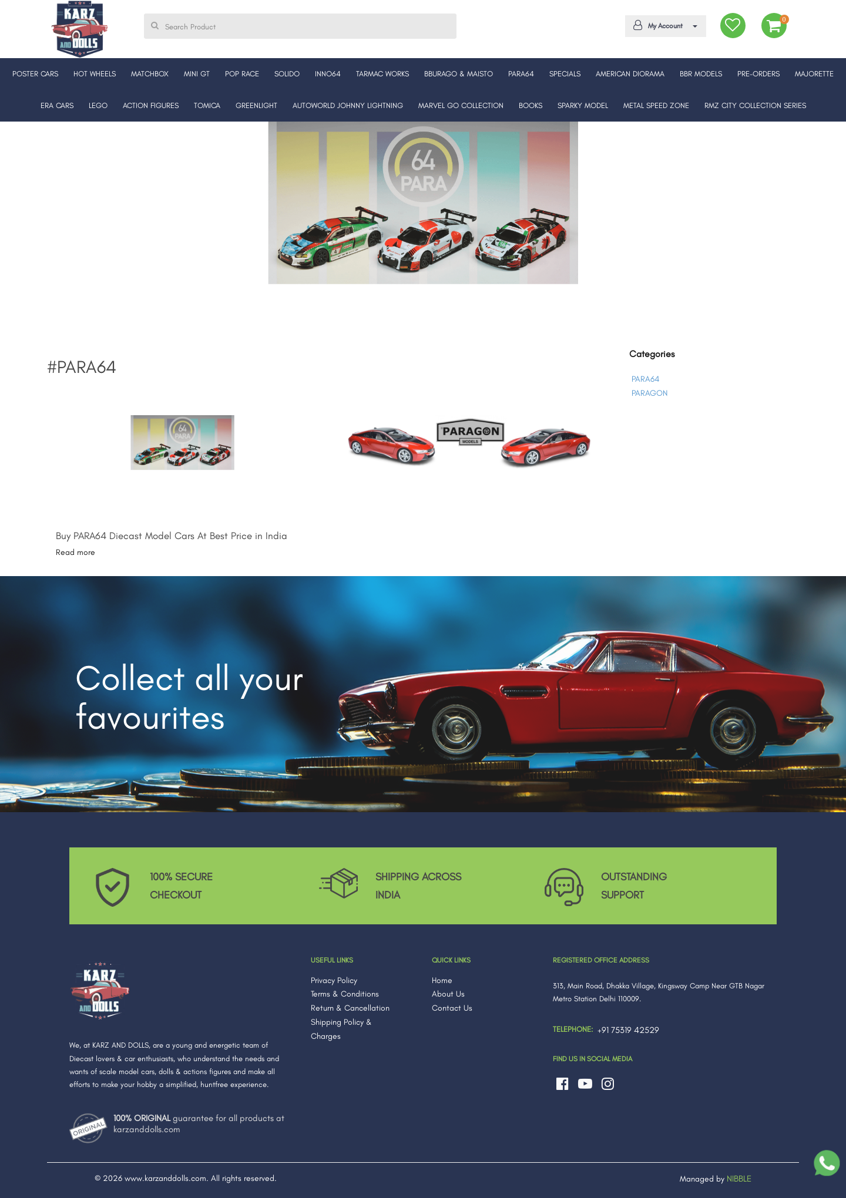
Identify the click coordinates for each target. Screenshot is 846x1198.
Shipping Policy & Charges (341, 1029)
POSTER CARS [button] (35, 73)
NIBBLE (739, 1178)
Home (442, 980)
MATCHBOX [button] (150, 73)
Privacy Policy (334, 980)
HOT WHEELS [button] (94, 73)
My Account (663, 25)
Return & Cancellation (350, 1008)
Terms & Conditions (345, 994)
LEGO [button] (98, 105)
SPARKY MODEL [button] (583, 105)
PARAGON (649, 393)
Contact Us (452, 1008)
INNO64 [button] (328, 73)
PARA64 (645, 379)
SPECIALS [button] (564, 73)
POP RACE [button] (242, 73)
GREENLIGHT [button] (256, 105)
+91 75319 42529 (628, 1030)
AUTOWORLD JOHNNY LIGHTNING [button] (348, 105)
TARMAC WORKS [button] (382, 73)
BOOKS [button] (530, 105)
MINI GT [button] (197, 73)
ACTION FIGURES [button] (151, 105)
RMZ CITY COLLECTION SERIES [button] (755, 105)
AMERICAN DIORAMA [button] (630, 73)
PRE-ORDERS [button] (758, 73)
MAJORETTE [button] (814, 73)
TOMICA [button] (207, 105)
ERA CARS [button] (57, 105)
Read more (75, 552)
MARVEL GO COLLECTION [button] (460, 105)
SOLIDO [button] (287, 73)
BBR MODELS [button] (701, 73)
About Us (448, 994)
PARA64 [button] (521, 73)
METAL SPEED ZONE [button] (656, 105)
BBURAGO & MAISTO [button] (458, 73)
